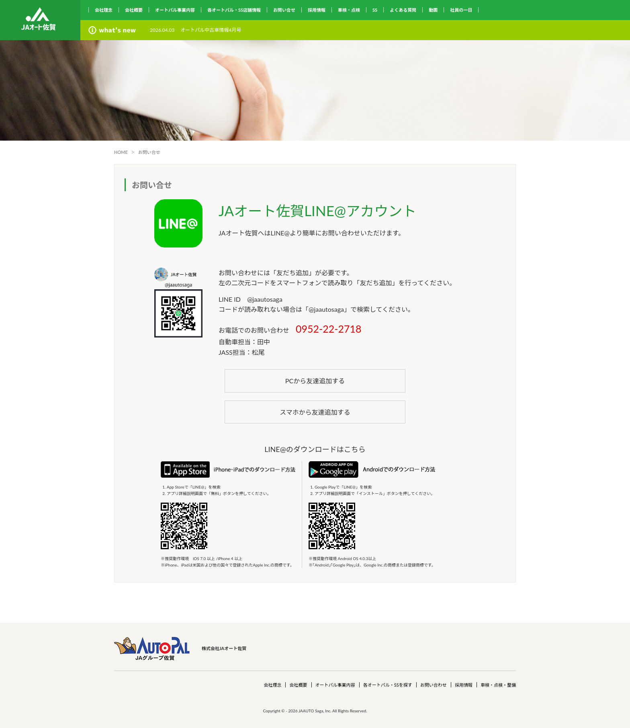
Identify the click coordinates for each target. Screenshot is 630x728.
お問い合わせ (433, 684)
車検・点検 (349, 9)
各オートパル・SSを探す (387, 684)
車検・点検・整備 (498, 684)
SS (374, 9)
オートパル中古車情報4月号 (210, 30)
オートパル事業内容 (175, 9)
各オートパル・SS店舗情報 (234, 9)
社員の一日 (461, 9)
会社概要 (134, 9)
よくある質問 (403, 9)
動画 (433, 9)
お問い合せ (284, 9)
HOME (121, 152)
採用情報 (316, 9)
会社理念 (103, 9)
